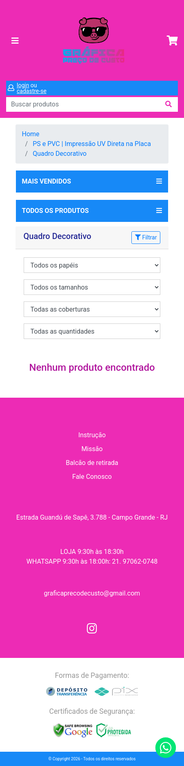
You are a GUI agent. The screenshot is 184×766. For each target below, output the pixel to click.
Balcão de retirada (92, 463)
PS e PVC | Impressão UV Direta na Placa (92, 144)
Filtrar (146, 237)
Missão (91, 449)
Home (31, 134)
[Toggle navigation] (15, 41)
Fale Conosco (92, 476)
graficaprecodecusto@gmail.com (92, 593)
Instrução (92, 435)
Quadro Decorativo (59, 153)
